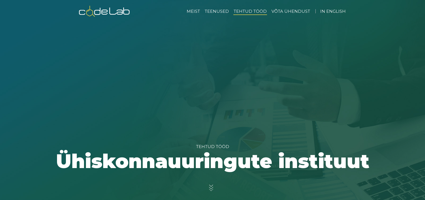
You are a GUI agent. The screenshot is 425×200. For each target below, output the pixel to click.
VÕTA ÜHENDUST (290, 11)
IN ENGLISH (333, 11)
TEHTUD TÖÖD (250, 11)
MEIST (193, 11)
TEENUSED (217, 11)
